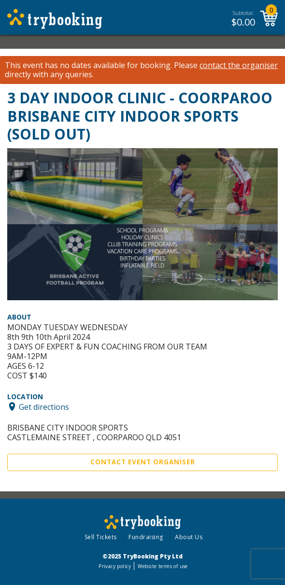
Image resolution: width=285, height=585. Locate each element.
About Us (188, 537)
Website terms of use (162, 566)
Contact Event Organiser (142, 462)
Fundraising (145, 537)
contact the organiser (239, 65)
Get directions (44, 406)
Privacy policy (115, 566)
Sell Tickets (101, 537)
